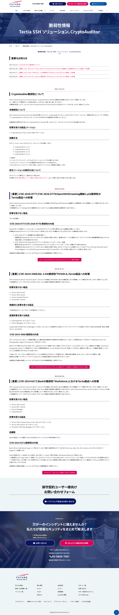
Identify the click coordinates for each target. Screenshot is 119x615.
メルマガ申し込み (83, 595)
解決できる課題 (39, 10)
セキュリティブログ (88, 10)
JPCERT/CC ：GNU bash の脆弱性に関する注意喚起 (59, 472)
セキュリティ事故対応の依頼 (78, 4)
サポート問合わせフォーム (85, 592)
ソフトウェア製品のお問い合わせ (60, 501)
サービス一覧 (19, 592)
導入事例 (62, 10)
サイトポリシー (20, 601)
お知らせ (39, 595)
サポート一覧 (82, 585)
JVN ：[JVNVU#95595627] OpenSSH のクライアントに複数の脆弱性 (59, 260)
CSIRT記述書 (86, 601)
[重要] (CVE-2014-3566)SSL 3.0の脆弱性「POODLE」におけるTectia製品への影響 (47, 72)
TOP (16, 10)
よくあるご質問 (62, 595)
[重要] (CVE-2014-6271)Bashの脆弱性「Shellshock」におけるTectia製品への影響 (47, 76)
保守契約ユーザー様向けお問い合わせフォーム (34, 178)
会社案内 (100, 10)
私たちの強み (27, 10)
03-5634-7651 (39, 4)
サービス (52, 10)
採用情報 (60, 592)
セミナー (39, 588)
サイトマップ (48, 601)
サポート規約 (75, 601)
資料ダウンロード (99, 4)
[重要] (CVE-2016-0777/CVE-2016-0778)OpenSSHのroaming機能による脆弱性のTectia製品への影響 (54, 69)
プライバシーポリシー (61, 601)
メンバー (60, 588)
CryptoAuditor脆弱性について (29, 65)
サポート (17, 46)
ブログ (39, 592)
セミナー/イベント (74, 10)
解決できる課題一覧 (21, 588)
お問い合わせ (58, 4)
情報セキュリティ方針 (34, 601)
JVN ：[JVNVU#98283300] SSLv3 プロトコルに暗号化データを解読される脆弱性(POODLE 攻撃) (59, 367)
